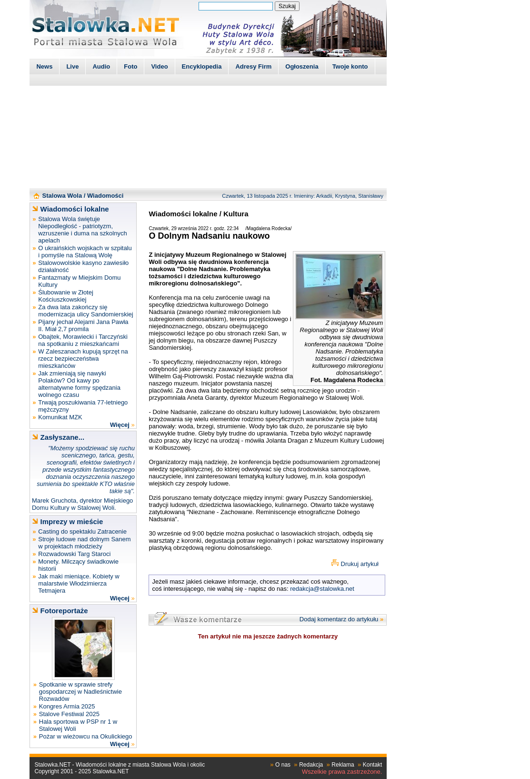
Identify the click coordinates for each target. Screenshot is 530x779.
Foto (130, 66)
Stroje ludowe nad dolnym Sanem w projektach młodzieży (84, 543)
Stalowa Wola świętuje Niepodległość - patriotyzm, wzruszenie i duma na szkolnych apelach (82, 229)
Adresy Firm (253, 66)
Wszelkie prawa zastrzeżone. (342, 771)
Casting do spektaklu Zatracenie (82, 531)
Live (72, 66)
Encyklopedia (202, 66)
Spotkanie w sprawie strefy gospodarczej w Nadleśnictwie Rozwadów (80, 691)
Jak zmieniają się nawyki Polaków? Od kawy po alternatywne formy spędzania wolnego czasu (79, 384)
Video (159, 66)
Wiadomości (105, 195)
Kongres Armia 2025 (67, 706)
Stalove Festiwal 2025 (69, 714)
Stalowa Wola (62, 195)
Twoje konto (350, 66)
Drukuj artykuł (360, 563)
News (44, 66)
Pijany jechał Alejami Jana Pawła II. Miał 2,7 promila (83, 325)
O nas (282, 764)
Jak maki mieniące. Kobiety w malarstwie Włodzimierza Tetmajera (79, 583)
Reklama (342, 764)
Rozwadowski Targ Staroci (74, 553)
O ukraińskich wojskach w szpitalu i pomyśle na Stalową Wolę (85, 251)
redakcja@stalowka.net (322, 588)
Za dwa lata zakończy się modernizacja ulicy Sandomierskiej (85, 311)
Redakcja (311, 764)
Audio (101, 66)
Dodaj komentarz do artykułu (339, 619)
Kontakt (372, 764)
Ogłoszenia (301, 66)
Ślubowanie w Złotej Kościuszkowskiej (65, 296)
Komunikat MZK (60, 417)
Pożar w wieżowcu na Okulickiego (85, 736)
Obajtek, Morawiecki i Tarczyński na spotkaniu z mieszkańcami (83, 340)
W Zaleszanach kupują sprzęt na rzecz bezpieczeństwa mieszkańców (83, 358)
